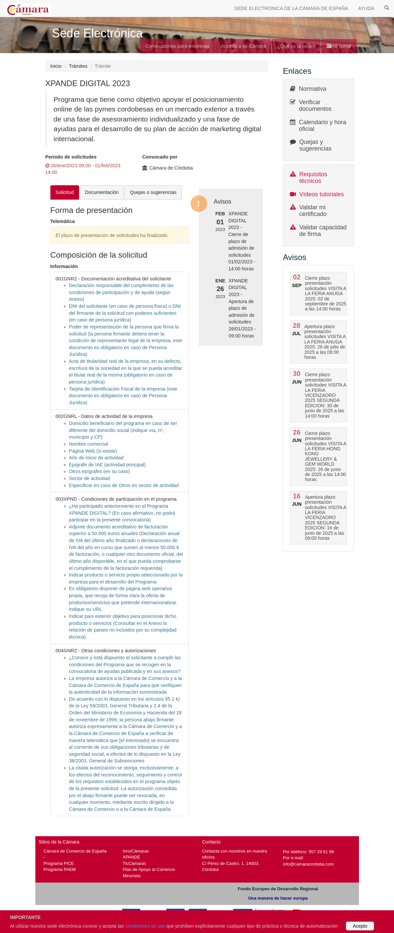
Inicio (56, 66)
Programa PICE (59, 863)
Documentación (101, 192)
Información (64, 266)
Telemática (62, 221)
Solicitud (65, 192)
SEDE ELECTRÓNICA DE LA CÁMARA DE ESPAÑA (291, 8)
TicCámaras (134, 863)
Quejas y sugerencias (315, 145)
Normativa (312, 88)
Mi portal (339, 46)
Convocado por (159, 157)
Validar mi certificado (313, 210)
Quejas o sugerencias (153, 192)
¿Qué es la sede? (296, 46)
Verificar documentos (315, 105)
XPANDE (131, 857)
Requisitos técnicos (313, 177)
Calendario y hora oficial (322, 125)
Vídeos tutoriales (321, 194)
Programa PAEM (60, 869)
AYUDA (366, 8)
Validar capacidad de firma (323, 230)
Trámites (78, 66)
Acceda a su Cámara (243, 46)
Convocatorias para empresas (177, 46)
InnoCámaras (136, 851)
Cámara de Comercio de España (75, 851)
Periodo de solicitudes (71, 157)
